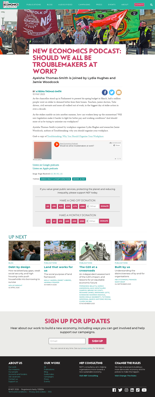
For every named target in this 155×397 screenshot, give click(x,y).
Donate (139, 5)
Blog (50, 5)
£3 (48, 221)
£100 (82, 206)
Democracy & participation (55, 179)
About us (15, 363)
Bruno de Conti (95, 290)
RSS (50, 392)
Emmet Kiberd (64, 280)
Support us (13, 381)
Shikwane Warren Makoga (92, 295)
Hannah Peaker (51, 282)
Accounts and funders (17, 374)
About (124, 5)
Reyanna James (86, 292)
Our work (12, 367)
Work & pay (79, 179)
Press (99, 5)
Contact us (13, 379)
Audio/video (65, 5)
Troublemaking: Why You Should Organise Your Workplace (75, 136)
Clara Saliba (85, 301)
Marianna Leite (102, 292)
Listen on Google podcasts (46, 165)
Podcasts (38, 41)
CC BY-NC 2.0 (56, 174)
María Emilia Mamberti (90, 297)
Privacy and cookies (37, 392)
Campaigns (84, 5)
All (45, 367)
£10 (54, 206)
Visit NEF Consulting (88, 376)
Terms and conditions (17, 392)
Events (112, 5)
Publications (34, 5)
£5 (48, 206)
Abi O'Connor (121, 280)
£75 (75, 206)
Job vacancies (14, 377)
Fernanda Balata (88, 286)
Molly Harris (50, 280)
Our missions (13, 369)
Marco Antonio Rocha (100, 299)
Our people (13, 372)
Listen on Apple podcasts (45, 169)
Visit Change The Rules (125, 376)
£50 (68, 206)
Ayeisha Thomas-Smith (48, 91)
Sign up (97, 341)
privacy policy (87, 348)
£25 (61, 206)
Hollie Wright (15, 285)
